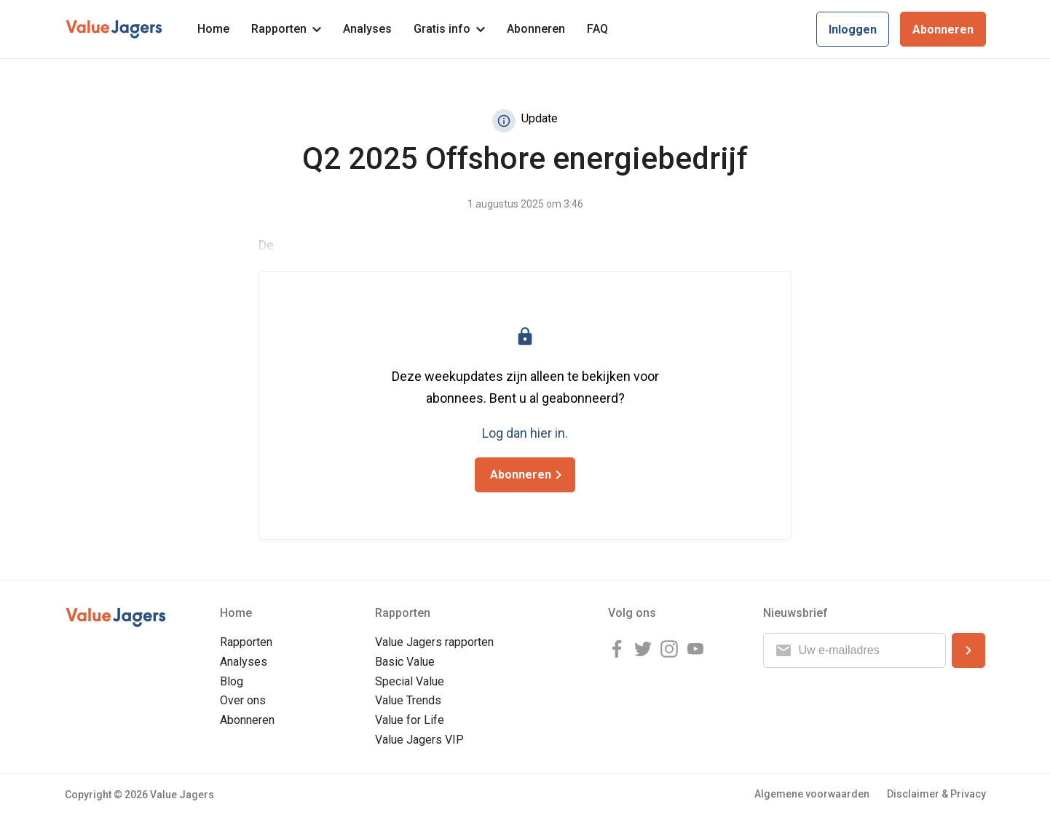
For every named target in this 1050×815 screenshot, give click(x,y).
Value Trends (408, 700)
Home (213, 29)
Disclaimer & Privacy (936, 794)
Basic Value (405, 662)
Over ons (243, 700)
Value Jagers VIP (419, 740)
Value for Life (409, 720)
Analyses (367, 29)
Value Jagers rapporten (434, 642)
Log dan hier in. (525, 433)
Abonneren (536, 29)
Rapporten (286, 29)
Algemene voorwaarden (811, 794)
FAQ (597, 29)
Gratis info (449, 29)
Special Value (409, 681)
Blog (231, 681)
